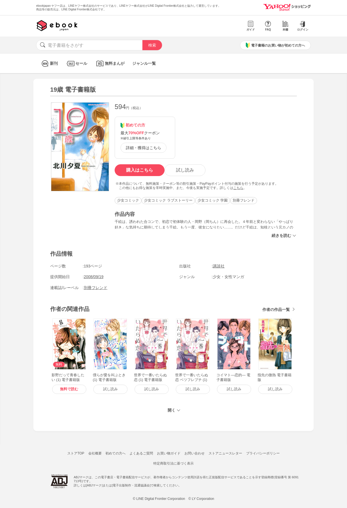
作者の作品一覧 (276, 309)
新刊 (49, 63)
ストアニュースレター (225, 453)
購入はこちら (139, 170)
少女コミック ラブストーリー (168, 200)
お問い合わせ (194, 453)
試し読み (185, 170)
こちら (238, 188)
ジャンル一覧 (144, 63)
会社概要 (95, 453)
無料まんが (109, 63)
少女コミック (128, 200)
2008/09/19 (93, 276)
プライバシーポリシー (263, 453)
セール (76, 63)
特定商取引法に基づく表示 (173, 463)
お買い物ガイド (169, 453)
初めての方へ (115, 453)
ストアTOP (75, 453)
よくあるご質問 (141, 453)
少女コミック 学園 (213, 200)
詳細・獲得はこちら (143, 148)
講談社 (219, 266)
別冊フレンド (244, 200)
